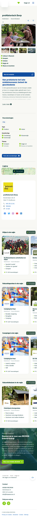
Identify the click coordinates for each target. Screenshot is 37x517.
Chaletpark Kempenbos (12, 408)
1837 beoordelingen (13, 322)
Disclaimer (15, 514)
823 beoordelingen (13, 421)
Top (33, 477)
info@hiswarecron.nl (8, 494)
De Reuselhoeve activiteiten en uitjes (15, 258)
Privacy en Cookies (7, 514)
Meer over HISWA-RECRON (12, 462)
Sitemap (26, 514)
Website (8, 206)
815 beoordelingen (13, 272)
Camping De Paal (10, 309)
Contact (21, 514)
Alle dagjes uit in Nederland (9, 477)
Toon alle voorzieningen (11, 156)
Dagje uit (29, 3)
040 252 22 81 (10, 203)
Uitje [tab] (4, 122)
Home (11, 475)
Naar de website (18, 74)
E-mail (8, 208)
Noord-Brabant (15, 261)
